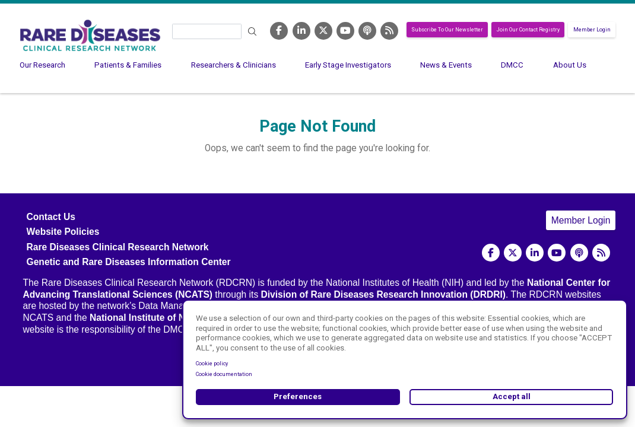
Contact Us (51, 217)
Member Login (592, 30)
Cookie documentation (224, 374)
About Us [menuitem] (569, 64)
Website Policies (63, 232)
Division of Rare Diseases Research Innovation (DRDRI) (383, 294)
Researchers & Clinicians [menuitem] (233, 64)
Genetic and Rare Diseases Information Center (129, 262)
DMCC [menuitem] (512, 64)
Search (252, 32)
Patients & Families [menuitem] (127, 64)
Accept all (512, 396)
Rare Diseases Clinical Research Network (118, 247)
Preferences (298, 396)
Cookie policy (212, 364)
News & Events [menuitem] (446, 64)
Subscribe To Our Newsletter (447, 30)
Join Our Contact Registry (528, 30)
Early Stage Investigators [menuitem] (348, 64)
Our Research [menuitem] (42, 64)
